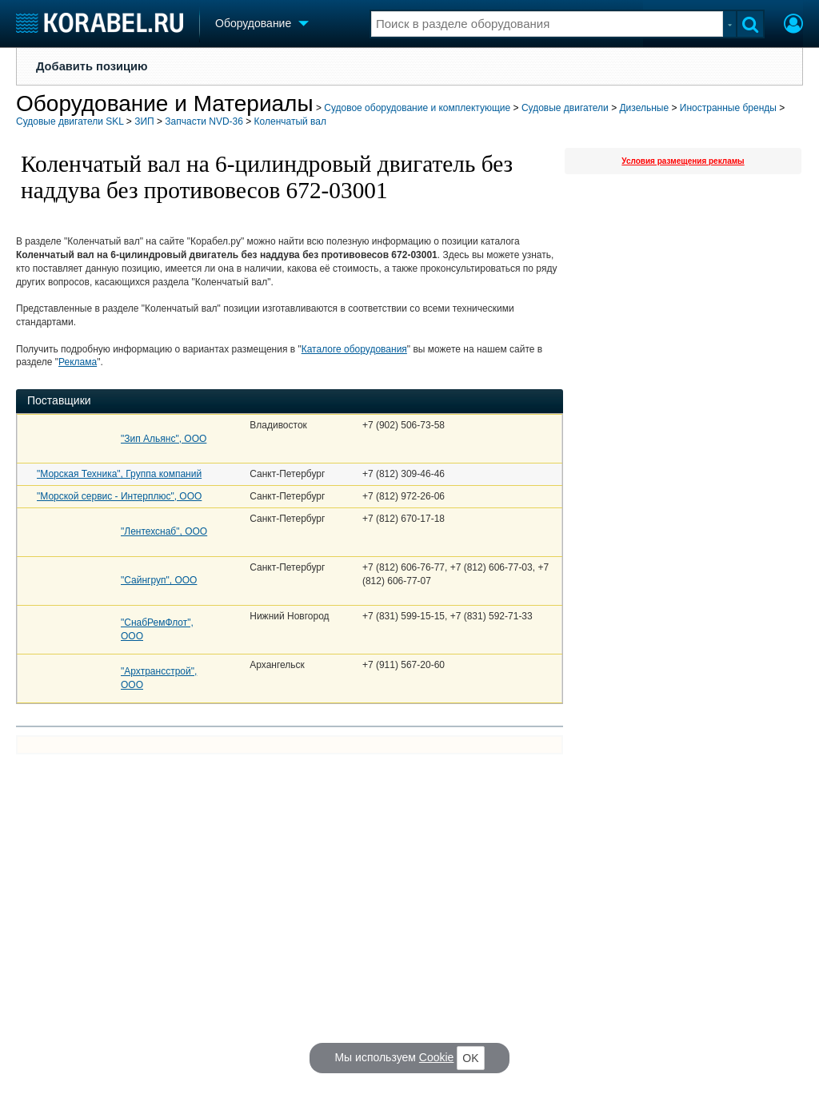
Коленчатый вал (290, 121)
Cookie (436, 1057)
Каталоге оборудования (354, 349)
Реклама (77, 362)
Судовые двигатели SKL (69, 121)
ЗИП (144, 121)
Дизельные (644, 107)
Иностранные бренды (728, 107)
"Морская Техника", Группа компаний (119, 473)
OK (470, 1058)
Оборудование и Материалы (165, 103)
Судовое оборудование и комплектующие (417, 107)
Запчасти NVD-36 (204, 121)
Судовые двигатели (565, 107)
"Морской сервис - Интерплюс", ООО (119, 496)
